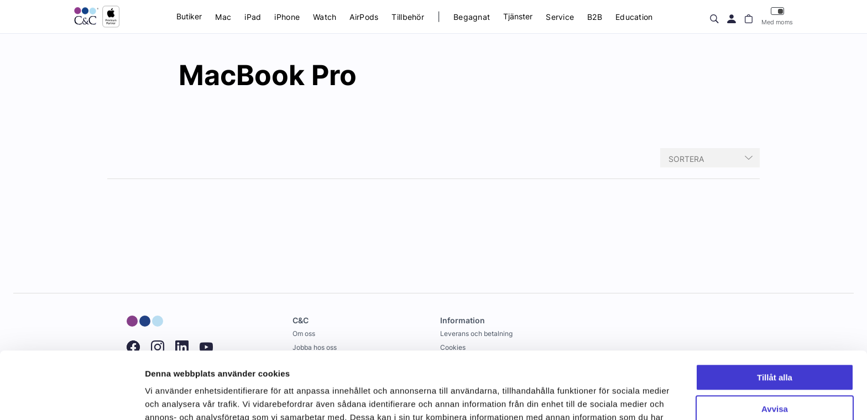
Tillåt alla (774, 314)
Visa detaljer (169, 398)
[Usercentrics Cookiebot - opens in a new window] (71, 398)
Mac (223, 17)
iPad (252, 17)
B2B (594, 17)
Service (560, 17)
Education (634, 17)
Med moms (777, 16)
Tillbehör (407, 17)
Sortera (686, 159)
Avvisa (774, 345)
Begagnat (471, 17)
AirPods (363, 17)
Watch (324, 17)
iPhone (287, 17)
